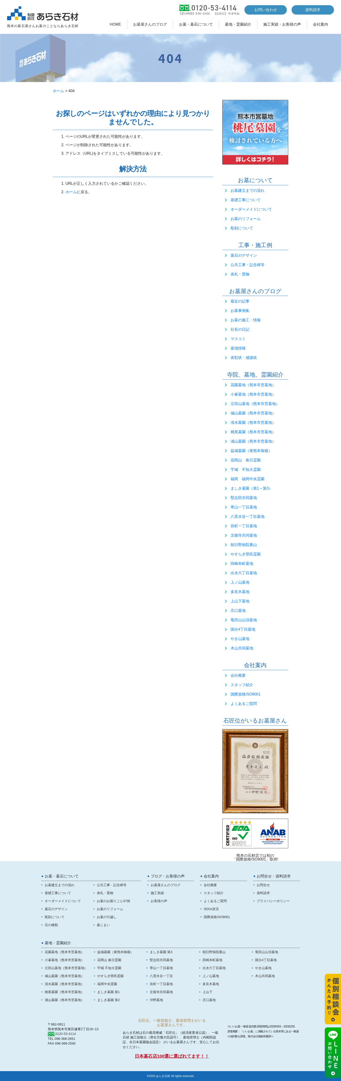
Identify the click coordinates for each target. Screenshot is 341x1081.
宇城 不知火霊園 (246, 470)
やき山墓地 (240, 639)
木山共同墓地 (242, 648)
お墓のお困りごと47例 (113, 901)
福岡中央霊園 (107, 984)
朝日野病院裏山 (244, 545)
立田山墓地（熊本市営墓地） (255, 404)
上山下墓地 (240, 601)
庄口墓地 (238, 611)
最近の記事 (240, 301)
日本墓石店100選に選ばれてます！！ (172, 1056)
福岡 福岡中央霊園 (247, 479)
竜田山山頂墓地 (244, 620)
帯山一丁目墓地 (244, 507)
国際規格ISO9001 (245, 694)
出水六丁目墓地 (244, 573)
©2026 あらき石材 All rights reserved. (170, 1076)
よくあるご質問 (244, 704)
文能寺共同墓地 (244, 535)
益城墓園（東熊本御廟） (251, 451)
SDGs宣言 (211, 909)
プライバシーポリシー (273, 901)
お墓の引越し (107, 917)
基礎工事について (246, 200)
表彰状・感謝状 (244, 358)
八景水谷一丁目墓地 (247, 517)
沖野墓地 (156, 1000)
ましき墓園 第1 (108, 992)
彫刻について (242, 228)
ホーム (58, 91)
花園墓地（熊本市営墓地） (253, 385)
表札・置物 (240, 274)
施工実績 (157, 893)
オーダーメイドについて (251, 209)
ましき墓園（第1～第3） (251, 488)
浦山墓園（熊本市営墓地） (253, 441)
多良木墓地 (240, 592)
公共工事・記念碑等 (247, 265)
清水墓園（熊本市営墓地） (253, 423)
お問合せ (263, 885)
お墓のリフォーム (246, 219)
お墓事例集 (240, 311)
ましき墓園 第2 (108, 1000)
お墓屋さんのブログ (150, 24)
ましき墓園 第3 (161, 952)
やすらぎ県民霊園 (246, 554)
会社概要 (238, 675)
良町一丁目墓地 (244, 526)
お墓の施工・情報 (246, 320)
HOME (115, 24)
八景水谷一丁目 (161, 976)
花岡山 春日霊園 (246, 460)
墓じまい (103, 925)
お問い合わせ (265, 10)
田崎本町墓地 (242, 564)
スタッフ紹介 (242, 685)
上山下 (207, 992)
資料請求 (312, 10)
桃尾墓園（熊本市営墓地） (253, 432)
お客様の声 (159, 901)
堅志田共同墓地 (244, 498)
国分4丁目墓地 (243, 629)
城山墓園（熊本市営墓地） (253, 413)
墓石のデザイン (244, 255)
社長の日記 (240, 329)
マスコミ (238, 339)
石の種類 (51, 925)
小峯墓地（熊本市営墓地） (253, 394)
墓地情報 (238, 348)
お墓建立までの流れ (247, 191)
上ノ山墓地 (240, 582)
